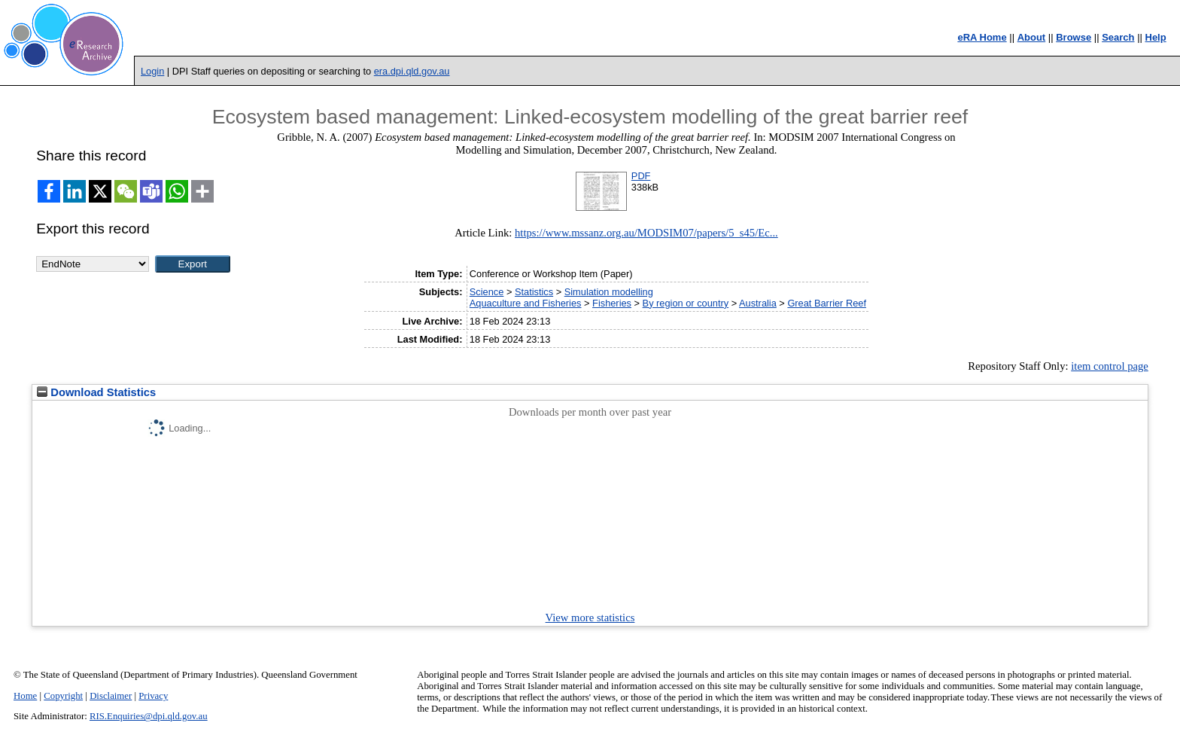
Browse (1073, 37)
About (1031, 37)
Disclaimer (111, 696)
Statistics (534, 291)
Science (487, 291)
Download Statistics (96, 392)
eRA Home (981, 37)
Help (1155, 37)
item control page (1109, 366)
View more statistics (590, 618)
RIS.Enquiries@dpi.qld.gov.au (149, 716)
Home (25, 696)
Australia (758, 303)
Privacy (153, 696)
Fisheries (611, 303)
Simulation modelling (608, 291)
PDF (641, 175)
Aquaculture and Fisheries (526, 303)
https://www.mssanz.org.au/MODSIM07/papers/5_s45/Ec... (646, 233)
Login (152, 71)
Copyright (63, 696)
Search (1118, 37)
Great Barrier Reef (826, 303)
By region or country (686, 303)
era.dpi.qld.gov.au (412, 71)
